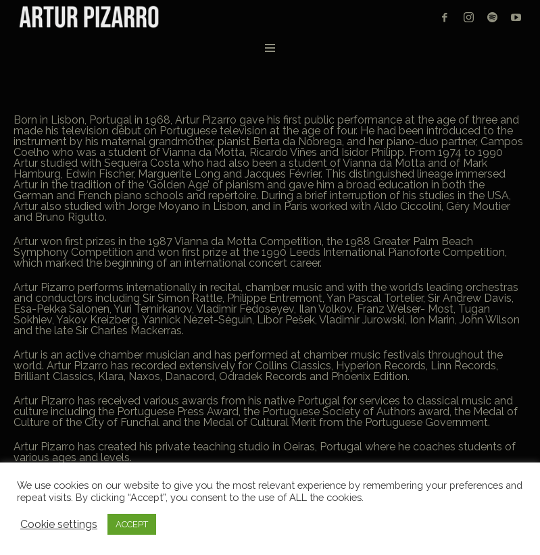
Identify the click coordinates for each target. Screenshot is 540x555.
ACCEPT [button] (132, 524)
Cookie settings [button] (58, 524)
